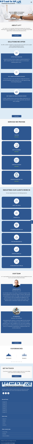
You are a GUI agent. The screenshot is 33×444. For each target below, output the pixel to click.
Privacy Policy (5, 431)
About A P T (4, 418)
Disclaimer (4, 433)
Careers (4, 422)
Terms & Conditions (6, 435)
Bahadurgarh (24, 358)
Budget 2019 (5, 412)
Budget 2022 (5, 405)
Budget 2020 (5, 409)
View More (16, 136)
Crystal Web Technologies (10, 443)
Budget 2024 (5, 401)
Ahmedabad (8, 358)
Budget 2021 (5, 407)
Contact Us (4, 424)
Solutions (4, 420)
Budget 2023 (5, 403)
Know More (16, 35)
